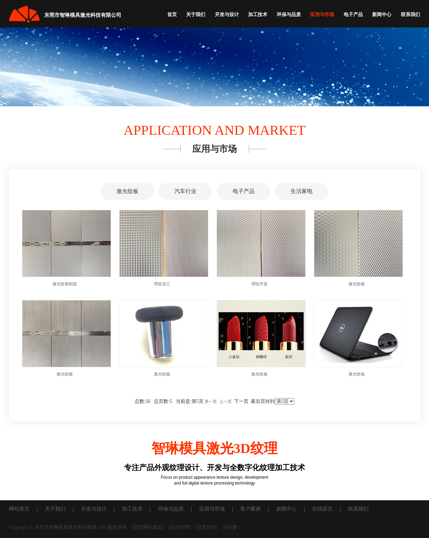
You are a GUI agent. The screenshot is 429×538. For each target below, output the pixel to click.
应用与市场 (322, 14)
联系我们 (410, 14)
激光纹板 (127, 191)
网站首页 (19, 509)
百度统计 (206, 527)
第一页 (211, 401)
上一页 (225, 401)
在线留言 (322, 509)
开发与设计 (227, 14)
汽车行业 (185, 191)
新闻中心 (381, 14)
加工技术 (257, 14)
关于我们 (195, 14)
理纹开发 (259, 284)
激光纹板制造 (64, 284)
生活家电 (301, 191)
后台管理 (179, 527)
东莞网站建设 (147, 527)
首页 (172, 14)
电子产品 (353, 14)
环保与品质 (289, 14)
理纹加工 (162, 284)
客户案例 (250, 509)
